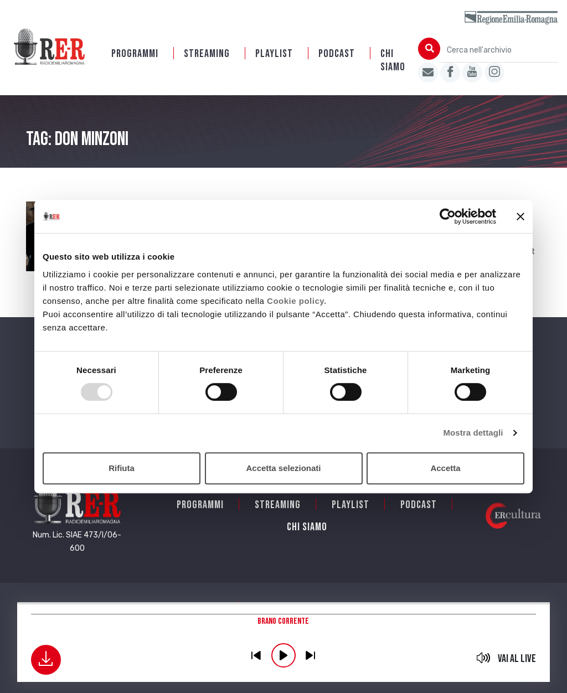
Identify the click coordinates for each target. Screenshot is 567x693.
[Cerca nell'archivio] (499, 50)
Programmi (134, 53)
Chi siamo (392, 60)
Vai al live (517, 658)
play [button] (283, 655)
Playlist (274, 53)
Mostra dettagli (473, 432)
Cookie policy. (297, 301)
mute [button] (483, 657)
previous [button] (256, 655)
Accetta (445, 468)
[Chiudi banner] (520, 216)
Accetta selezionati (283, 468)
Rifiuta (122, 468)
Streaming (207, 53)
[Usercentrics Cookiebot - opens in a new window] (447, 216)
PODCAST (336, 53)
